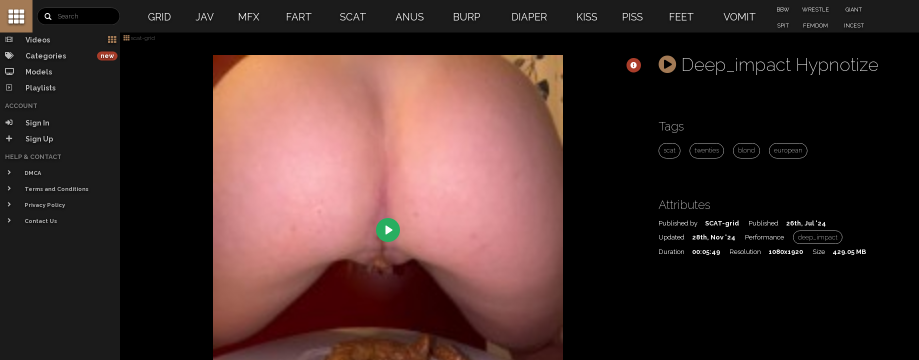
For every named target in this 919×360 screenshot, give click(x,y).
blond (746, 150)
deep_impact (818, 237)
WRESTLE (815, 9)
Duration (671, 252)
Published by (678, 223)
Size (818, 252)
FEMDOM (815, 25)
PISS (632, 17)
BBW (783, 9)
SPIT (783, 25)
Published (763, 223)
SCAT (353, 17)
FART (299, 17)
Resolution (745, 252)
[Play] (388, 230)
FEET (681, 17)
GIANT (854, 9)
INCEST (854, 25)
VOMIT (740, 17)
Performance (764, 237)
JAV (205, 17)
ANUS (410, 17)
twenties (706, 150)
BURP (466, 17)
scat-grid (139, 38)
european (788, 150)
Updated (671, 237)
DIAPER (529, 17)
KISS (587, 17)
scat (670, 150)
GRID (159, 17)
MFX (249, 17)
